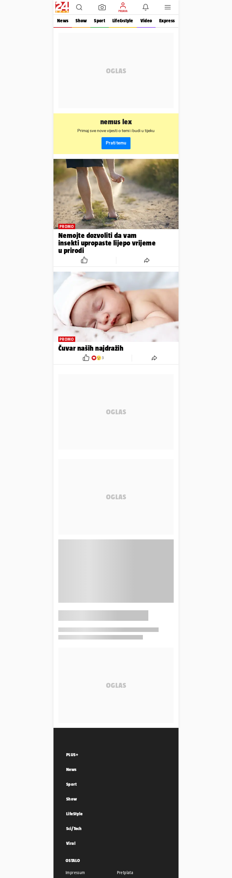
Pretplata (125, 872)
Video (146, 20)
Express (167, 20)
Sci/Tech (74, 828)
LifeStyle (74, 813)
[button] (79, 7)
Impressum (75, 872)
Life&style (122, 20)
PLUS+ (72, 754)
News (62, 20)
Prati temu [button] (116, 143)
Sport (99, 20)
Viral (71, 843)
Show (81, 20)
